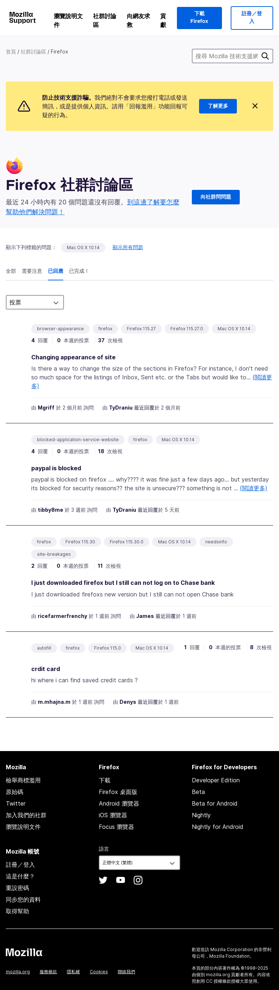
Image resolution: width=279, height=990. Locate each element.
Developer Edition (216, 780)
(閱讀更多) (253, 488)
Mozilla (24, 952)
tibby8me (50, 510)
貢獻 (163, 20)
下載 (104, 780)
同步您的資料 (23, 899)
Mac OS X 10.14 (83, 247)
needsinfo (216, 541)
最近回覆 (144, 407)
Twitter (15, 803)
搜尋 (265, 56)
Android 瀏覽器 (119, 803)
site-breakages (54, 554)
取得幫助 (17, 911)
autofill (44, 648)
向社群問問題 (216, 197)
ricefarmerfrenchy (62, 616)
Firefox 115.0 (107, 648)
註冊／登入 (252, 17)
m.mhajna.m (54, 702)
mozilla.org (18, 971)
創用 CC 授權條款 (213, 981)
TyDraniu (121, 407)
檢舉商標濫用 (23, 780)
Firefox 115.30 (80, 541)
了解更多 (218, 106)
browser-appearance (60, 328)
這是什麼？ (20, 876)
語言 (104, 849)
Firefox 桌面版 (118, 791)
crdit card (45, 668)
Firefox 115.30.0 (126, 541)
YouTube (120, 880)
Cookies (99, 971)
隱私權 (73, 971)
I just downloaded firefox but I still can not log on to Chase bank (123, 582)
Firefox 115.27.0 (186, 328)
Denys (128, 702)
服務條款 (48, 971)
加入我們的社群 (26, 815)
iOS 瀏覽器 (113, 815)
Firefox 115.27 (141, 328)
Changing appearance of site (73, 357)
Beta (198, 791)
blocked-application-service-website (78, 439)
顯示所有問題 (128, 247)
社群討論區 (104, 20)
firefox (105, 328)
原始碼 (14, 791)
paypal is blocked (56, 468)
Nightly (201, 815)
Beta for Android (215, 803)
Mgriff (46, 407)
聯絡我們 (126, 971)
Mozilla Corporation (231, 949)
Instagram (138, 880)
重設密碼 (17, 887)
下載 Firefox (199, 17)
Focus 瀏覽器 (116, 826)
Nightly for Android (217, 826)
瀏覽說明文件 (68, 20)
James (145, 616)
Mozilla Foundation (229, 956)
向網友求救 (138, 20)
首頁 (11, 51)
